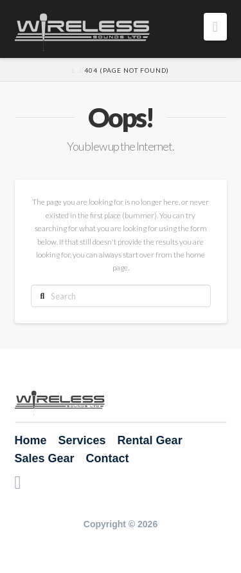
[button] (215, 27)
